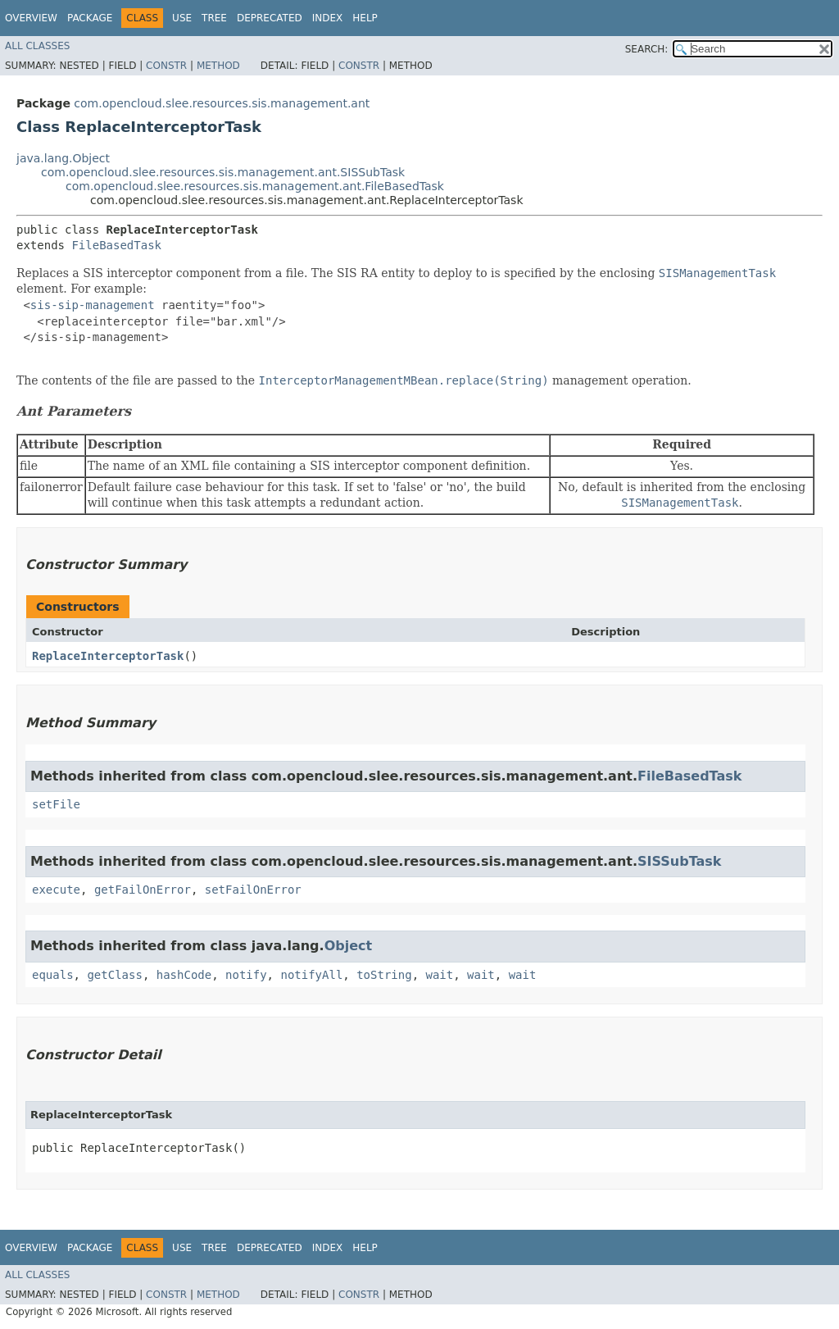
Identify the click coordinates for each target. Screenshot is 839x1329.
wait (439, 974)
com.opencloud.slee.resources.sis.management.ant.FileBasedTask (255, 186)
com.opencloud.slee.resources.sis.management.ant (222, 103)
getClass (114, 974)
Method (218, 65)
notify (246, 974)
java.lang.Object (63, 158)
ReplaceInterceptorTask (108, 655)
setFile (56, 804)
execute (56, 889)
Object (348, 946)
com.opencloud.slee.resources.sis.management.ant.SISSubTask (223, 172)
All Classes (37, 46)
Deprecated (269, 18)
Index (327, 18)
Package (89, 18)
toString (383, 974)
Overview (31, 18)
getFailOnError (142, 889)
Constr (166, 65)
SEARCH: (647, 49)
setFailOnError (253, 889)
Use (182, 18)
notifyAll (311, 974)
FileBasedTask (116, 245)
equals (53, 974)
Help (365, 18)
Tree (214, 18)
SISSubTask (679, 861)
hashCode (183, 974)
